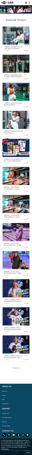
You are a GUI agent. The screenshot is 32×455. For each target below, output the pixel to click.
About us (4, 391)
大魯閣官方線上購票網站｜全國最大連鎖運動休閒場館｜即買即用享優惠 (7, 2)
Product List (5, 413)
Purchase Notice (7, 417)
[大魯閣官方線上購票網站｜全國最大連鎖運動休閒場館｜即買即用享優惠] (16, 9)
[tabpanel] (16, 9)
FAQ (3, 399)
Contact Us (5, 403)
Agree (28, 452)
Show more (16, 368)
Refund (4, 421)
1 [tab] (16, 12)
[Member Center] (26, 2)
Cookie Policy (5, 449)
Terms (4, 395)
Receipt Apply (6, 426)
